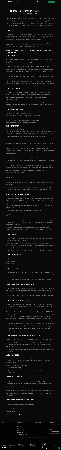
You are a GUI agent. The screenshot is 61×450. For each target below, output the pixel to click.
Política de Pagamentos (54, 431)
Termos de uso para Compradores (20, 422)
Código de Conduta (20, 432)
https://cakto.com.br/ (21, 414)
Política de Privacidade (54, 427)
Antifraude (19, 426)
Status (18, 428)
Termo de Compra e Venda (55, 424)
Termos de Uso (52, 422)
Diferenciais (27, 1)
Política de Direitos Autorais (55, 433)
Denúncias (3, 424)
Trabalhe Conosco (5, 428)
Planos (23, 1)
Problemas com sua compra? (22, 434)
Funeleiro (39, 1)
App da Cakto (19, 424)
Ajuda (3, 422)
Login (46, 1)
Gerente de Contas (33, 1)
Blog (42, 1)
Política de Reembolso (54, 429)
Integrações (19, 1)
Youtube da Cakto (38, 422)
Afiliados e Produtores (21, 430)
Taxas (15, 1)
